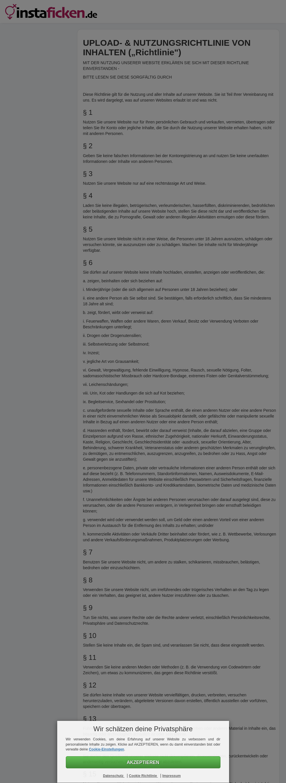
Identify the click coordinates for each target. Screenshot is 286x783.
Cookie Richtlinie (143, 776)
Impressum (171, 776)
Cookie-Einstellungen (106, 749)
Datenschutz (113, 776)
